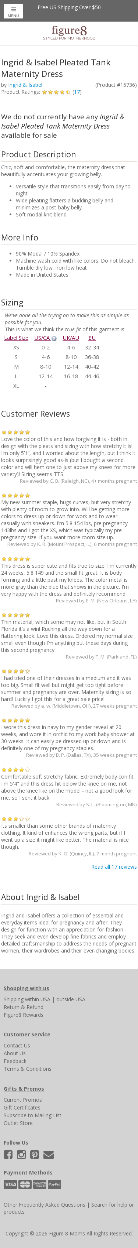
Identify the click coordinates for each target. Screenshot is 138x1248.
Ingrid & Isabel (25, 84)
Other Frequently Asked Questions (44, 1204)
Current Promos (23, 1099)
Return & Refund (23, 1007)
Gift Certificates (22, 1107)
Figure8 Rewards (23, 1014)
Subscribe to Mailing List (32, 1115)
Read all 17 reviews (114, 866)
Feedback (15, 1060)
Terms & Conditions (28, 1068)
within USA (37, 999)
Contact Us (17, 1045)
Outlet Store (18, 1122)
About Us (15, 1053)
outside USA (70, 999)
